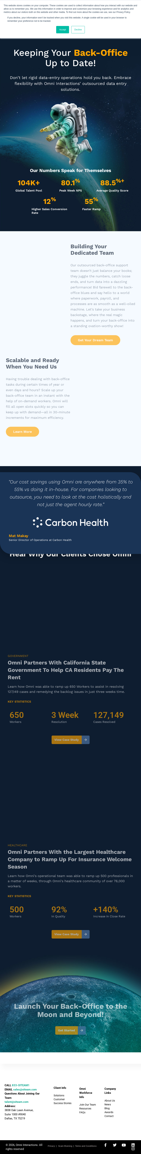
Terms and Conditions (86, 1146)
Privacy (51, 1146)
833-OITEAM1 (21, 1085)
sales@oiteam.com (25, 1089)
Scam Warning (65, 1146)
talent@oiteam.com (16, 1102)
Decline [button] (78, 29)
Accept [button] (62, 29)
